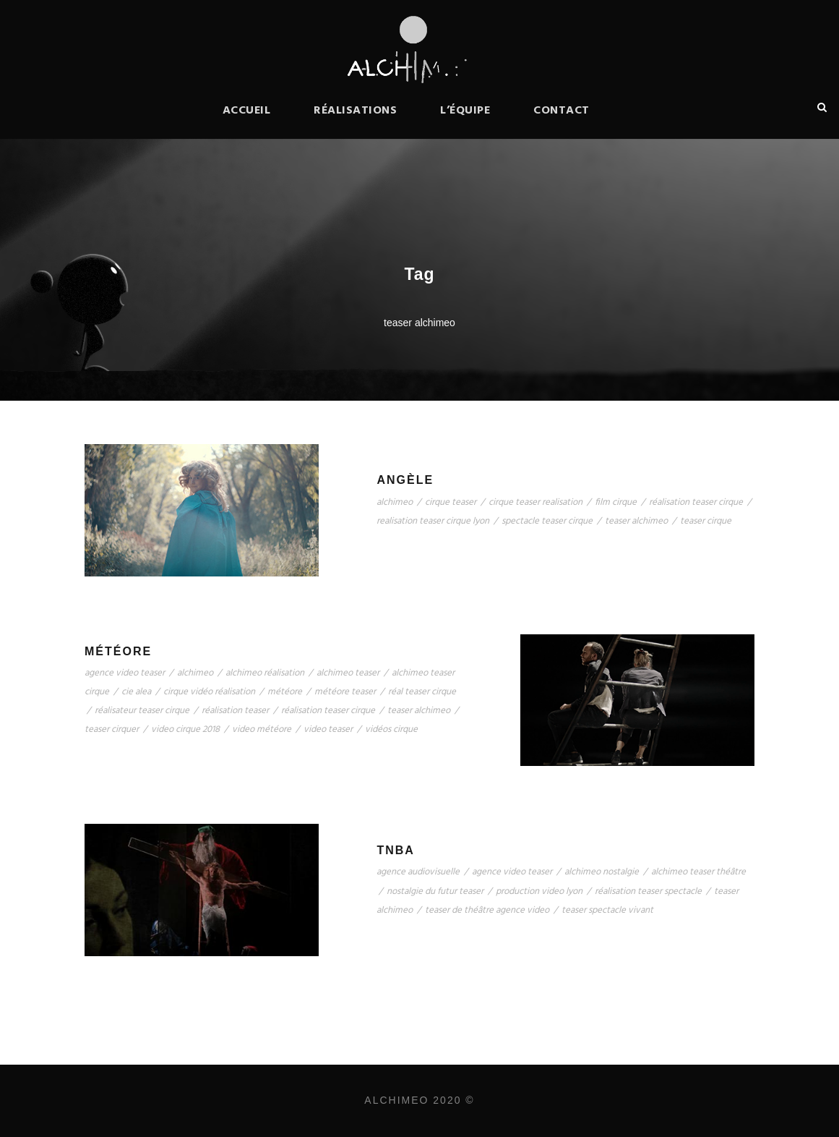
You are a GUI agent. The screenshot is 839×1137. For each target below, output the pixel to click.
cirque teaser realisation (535, 502)
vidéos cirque (391, 729)
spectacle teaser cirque (547, 521)
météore (284, 691)
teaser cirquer (112, 729)
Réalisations (355, 110)
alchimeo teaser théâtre (698, 872)
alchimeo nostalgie (601, 872)
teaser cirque (705, 521)
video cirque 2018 (185, 729)
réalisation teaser (235, 710)
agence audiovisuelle (418, 872)
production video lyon (539, 891)
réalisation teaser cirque (696, 502)
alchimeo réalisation (264, 673)
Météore (118, 651)
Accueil (247, 110)
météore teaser (345, 691)
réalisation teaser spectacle (648, 891)
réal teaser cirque (422, 691)
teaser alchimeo (636, 521)
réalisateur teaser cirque (142, 710)
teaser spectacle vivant (607, 910)
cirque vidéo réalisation (209, 691)
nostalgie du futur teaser (435, 891)
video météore (261, 729)
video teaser (328, 729)
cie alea (136, 691)
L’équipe (465, 110)
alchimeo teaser (348, 673)
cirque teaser (450, 502)
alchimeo (395, 502)
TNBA (395, 850)
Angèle (405, 480)
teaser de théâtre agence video (487, 910)
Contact (561, 110)
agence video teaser (125, 673)
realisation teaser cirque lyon (433, 521)
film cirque (616, 502)
